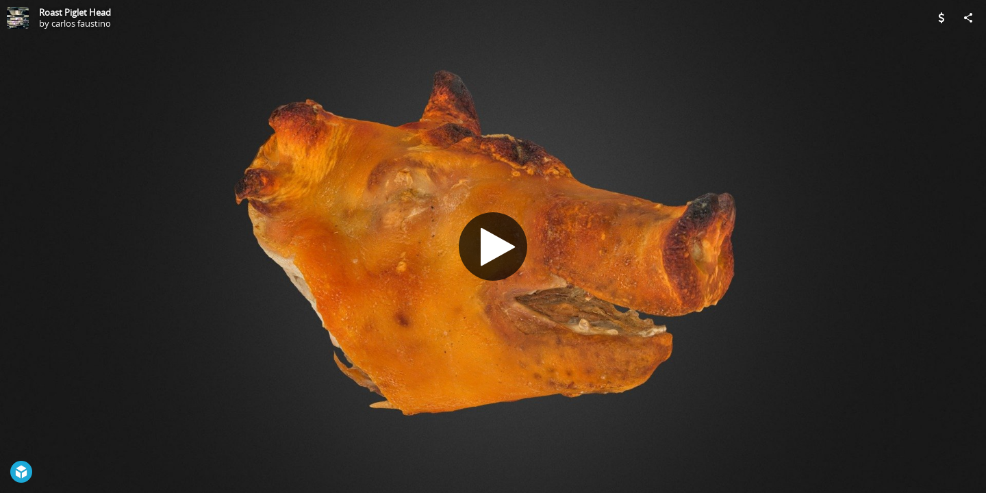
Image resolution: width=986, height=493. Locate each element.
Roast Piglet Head (75, 12)
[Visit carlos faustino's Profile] (18, 18)
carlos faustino (81, 23)
